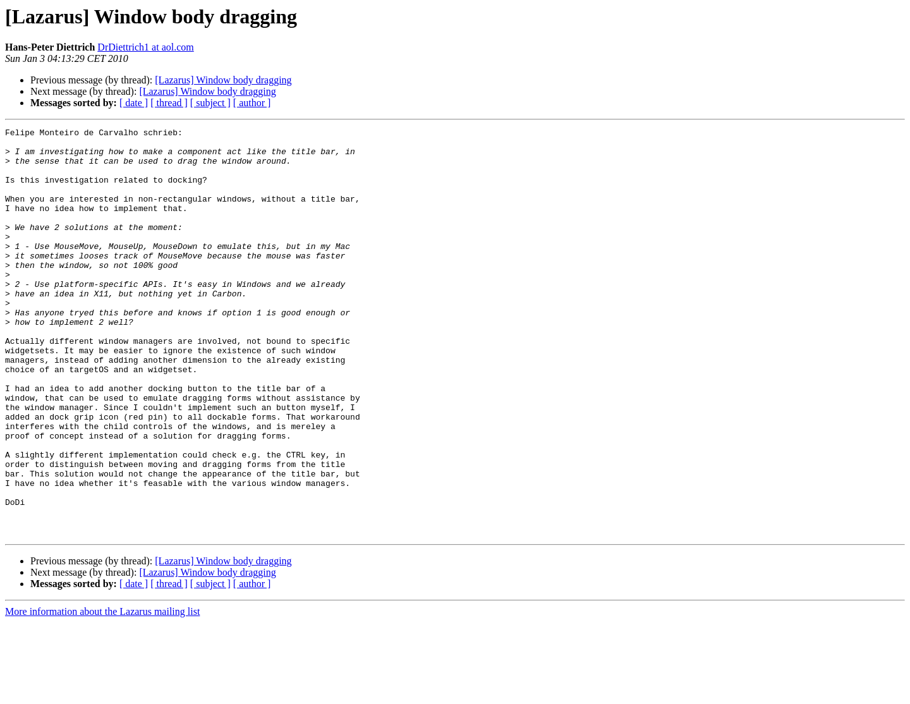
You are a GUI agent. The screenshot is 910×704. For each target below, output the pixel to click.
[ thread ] (169, 102)
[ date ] (133, 102)
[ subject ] (210, 102)
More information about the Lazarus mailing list (102, 693)
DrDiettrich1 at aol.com (145, 47)
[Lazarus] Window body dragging (223, 80)
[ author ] (252, 102)
